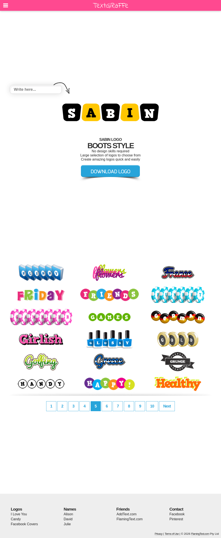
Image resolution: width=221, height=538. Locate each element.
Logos (16, 509)
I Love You (19, 514)
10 (152, 406)
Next (167, 406)
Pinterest (176, 519)
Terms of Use (172, 533)
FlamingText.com (130, 519)
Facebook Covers (24, 524)
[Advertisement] (110, 48)
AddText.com (126, 514)
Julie (67, 524)
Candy (16, 519)
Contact (176, 509)
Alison (68, 514)
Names (70, 509)
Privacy (159, 533)
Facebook (177, 514)
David (68, 519)
